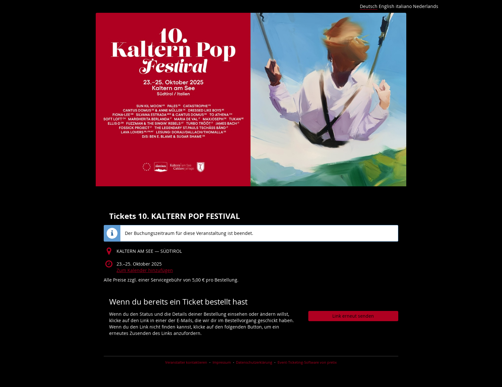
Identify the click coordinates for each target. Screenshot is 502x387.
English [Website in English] (386, 6)
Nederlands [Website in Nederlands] (425, 6)
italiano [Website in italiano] (404, 6)
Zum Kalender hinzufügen (145, 270)
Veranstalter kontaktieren (186, 362)
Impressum (222, 362)
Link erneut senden (353, 316)
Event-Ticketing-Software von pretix (307, 362)
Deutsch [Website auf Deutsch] (368, 6)
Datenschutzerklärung (254, 362)
